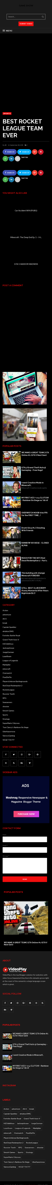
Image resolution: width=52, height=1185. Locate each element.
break (5, 623)
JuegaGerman (8, 652)
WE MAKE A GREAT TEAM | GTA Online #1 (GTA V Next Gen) (35, 454)
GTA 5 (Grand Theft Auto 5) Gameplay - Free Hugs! (33, 469)
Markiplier (7, 665)
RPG (4, 698)
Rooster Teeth (9, 694)
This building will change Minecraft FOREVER (33, 574)
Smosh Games (8, 710)
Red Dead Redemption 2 (12, 685)
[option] (26, 921)
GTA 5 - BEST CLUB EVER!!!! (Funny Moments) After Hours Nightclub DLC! (34, 590)
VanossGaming (9, 736)
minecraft (6, 669)
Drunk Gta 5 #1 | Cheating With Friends (33, 529)
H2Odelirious (8, 644)
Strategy (6, 719)
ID (5, 145)
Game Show (26, 5)
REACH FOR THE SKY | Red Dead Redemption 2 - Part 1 (34, 559)
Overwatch (7, 673)
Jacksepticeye (8, 648)
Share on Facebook (9, 153)
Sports (7, 113)
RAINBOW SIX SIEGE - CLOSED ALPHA (35, 544)
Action (5, 610)
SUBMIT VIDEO (26, 24)
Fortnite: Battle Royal (11, 635)
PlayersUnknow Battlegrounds (15, 681)
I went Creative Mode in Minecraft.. (32, 484)
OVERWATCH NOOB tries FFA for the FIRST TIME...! (34, 514)
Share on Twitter (24, 153)
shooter (6, 706)
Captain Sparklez (9, 627)
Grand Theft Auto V (11, 639)
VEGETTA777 (8, 740)
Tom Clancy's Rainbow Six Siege (15, 727)
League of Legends (10, 660)
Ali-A (5, 619)
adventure (7, 614)
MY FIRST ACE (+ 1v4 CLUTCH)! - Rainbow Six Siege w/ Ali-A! (35, 499)
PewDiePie (7, 677)
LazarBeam (7, 656)
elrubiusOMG (8, 631)
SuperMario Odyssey (11, 723)
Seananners (7, 702)
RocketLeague (8, 690)
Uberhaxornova (9, 731)
